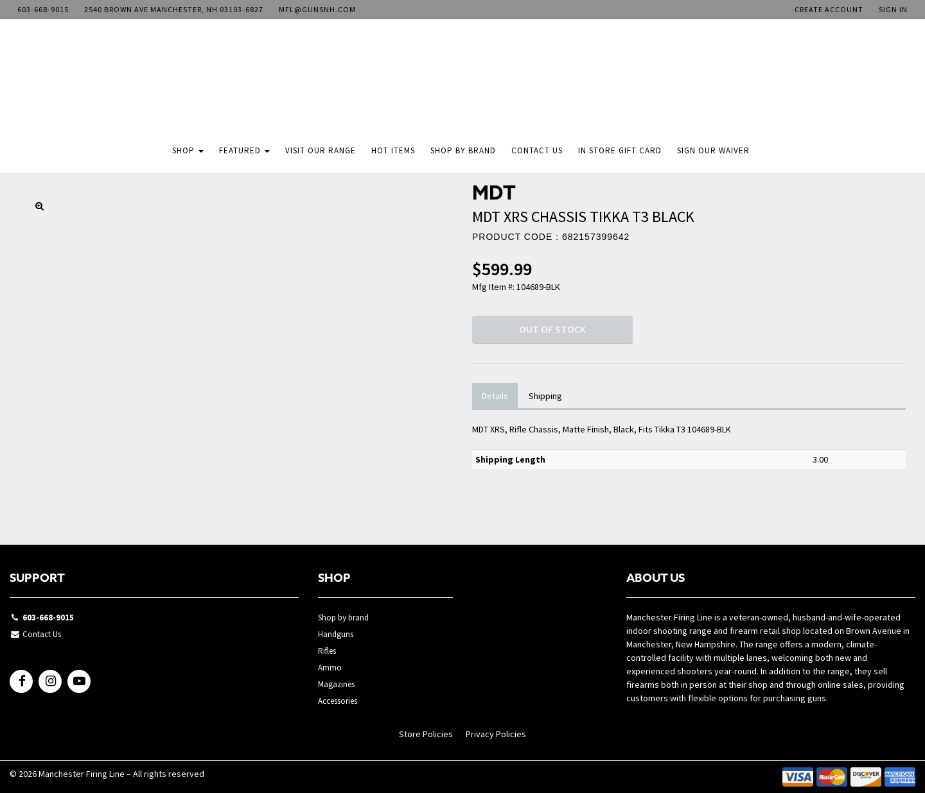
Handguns (335, 634)
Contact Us (537, 150)
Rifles (327, 650)
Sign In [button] (893, 9)
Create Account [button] (829, 9)
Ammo (330, 667)
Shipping (545, 396)
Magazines (336, 684)
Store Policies (426, 734)
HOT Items (393, 150)
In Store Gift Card (620, 150)
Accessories (337, 700)
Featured (244, 150)
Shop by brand (343, 617)
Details (495, 396)
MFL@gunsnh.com (317, 9)
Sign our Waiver (713, 150)
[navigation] (462, 86)
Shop (188, 150)
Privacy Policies (496, 734)
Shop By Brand (463, 150)
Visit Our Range (320, 150)
